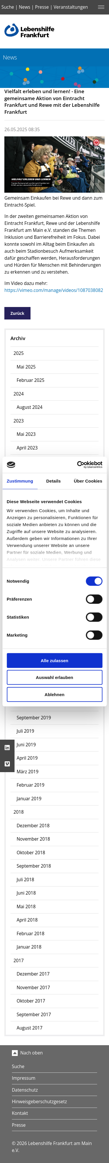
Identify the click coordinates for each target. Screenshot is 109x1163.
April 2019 (27, 758)
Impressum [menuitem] (23, 1078)
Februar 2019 (30, 785)
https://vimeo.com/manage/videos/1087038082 (53, 290)
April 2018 (27, 920)
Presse (42, 7)
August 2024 (29, 407)
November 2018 (33, 839)
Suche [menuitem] (18, 1066)
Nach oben (27, 1053)
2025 (18, 353)
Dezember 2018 (33, 826)
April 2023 (27, 448)
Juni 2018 (26, 893)
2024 (18, 394)
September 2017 (34, 1015)
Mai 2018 (26, 907)
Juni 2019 (26, 745)
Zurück (17, 313)
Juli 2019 (25, 731)
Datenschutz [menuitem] (25, 1090)
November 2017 (33, 988)
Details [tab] (53, 480)
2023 (18, 421)
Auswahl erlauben (54, 677)
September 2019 (34, 718)
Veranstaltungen (70, 7)
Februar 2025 (30, 380)
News (24, 7)
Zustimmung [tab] (20, 480)
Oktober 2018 (31, 853)
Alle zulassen (54, 660)
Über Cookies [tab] (88, 480)
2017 (18, 961)
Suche (7, 7)
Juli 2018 (25, 880)
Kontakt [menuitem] (20, 1113)
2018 (18, 812)
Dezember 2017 (33, 974)
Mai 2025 (26, 367)
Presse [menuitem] (19, 1125)
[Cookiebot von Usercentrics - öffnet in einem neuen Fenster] (77, 465)
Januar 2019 (29, 799)
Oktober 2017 (31, 1001)
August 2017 (29, 1028)
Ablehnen (54, 694)
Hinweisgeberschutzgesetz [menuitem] (39, 1102)
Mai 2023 (26, 434)
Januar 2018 (29, 947)
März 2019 (27, 772)
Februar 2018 (30, 934)
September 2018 (34, 866)
